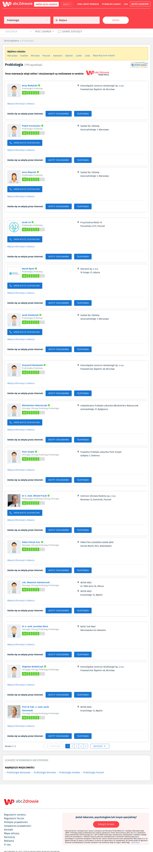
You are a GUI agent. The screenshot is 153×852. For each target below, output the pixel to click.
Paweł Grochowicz (33, 125)
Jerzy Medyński (31, 85)
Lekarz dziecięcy (72, 31)
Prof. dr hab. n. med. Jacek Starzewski (35, 708)
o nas (7, 844)
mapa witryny (11, 833)
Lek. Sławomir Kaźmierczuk (36, 582)
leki (126, 4)
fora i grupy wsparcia (88, 4)
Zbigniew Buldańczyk (34, 666)
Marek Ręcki (30, 268)
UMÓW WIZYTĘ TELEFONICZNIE (25, 142)
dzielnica (11, 31)
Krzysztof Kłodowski (34, 365)
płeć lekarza (43, 31)
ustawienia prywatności (17, 826)
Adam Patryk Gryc (33, 542)
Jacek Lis (28, 222)
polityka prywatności (16, 822)
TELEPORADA (83, 113)
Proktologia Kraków (69, 772)
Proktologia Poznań (93, 772)
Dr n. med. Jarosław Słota (35, 626)
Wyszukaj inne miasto (104, 55)
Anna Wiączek (31, 172)
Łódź (87, 55)
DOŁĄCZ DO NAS (106, 824)
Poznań (46, 55)
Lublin (79, 55)
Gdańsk (69, 55)
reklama (9, 841)
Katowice (57, 55)
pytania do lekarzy (111, 4)
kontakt (8, 829)
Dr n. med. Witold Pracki (36, 495)
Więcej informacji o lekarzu (21, 103)
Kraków (24, 55)
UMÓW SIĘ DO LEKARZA (46, 4)
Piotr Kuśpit (30, 451)
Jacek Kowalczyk (32, 315)
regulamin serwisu (15, 814)
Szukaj (115, 20)
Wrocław (35, 55)
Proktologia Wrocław (45, 772)
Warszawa (12, 55)
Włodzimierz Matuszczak (36, 405)
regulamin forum (14, 818)
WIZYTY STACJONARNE (58, 113)
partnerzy (9, 837)
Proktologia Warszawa (18, 772)
